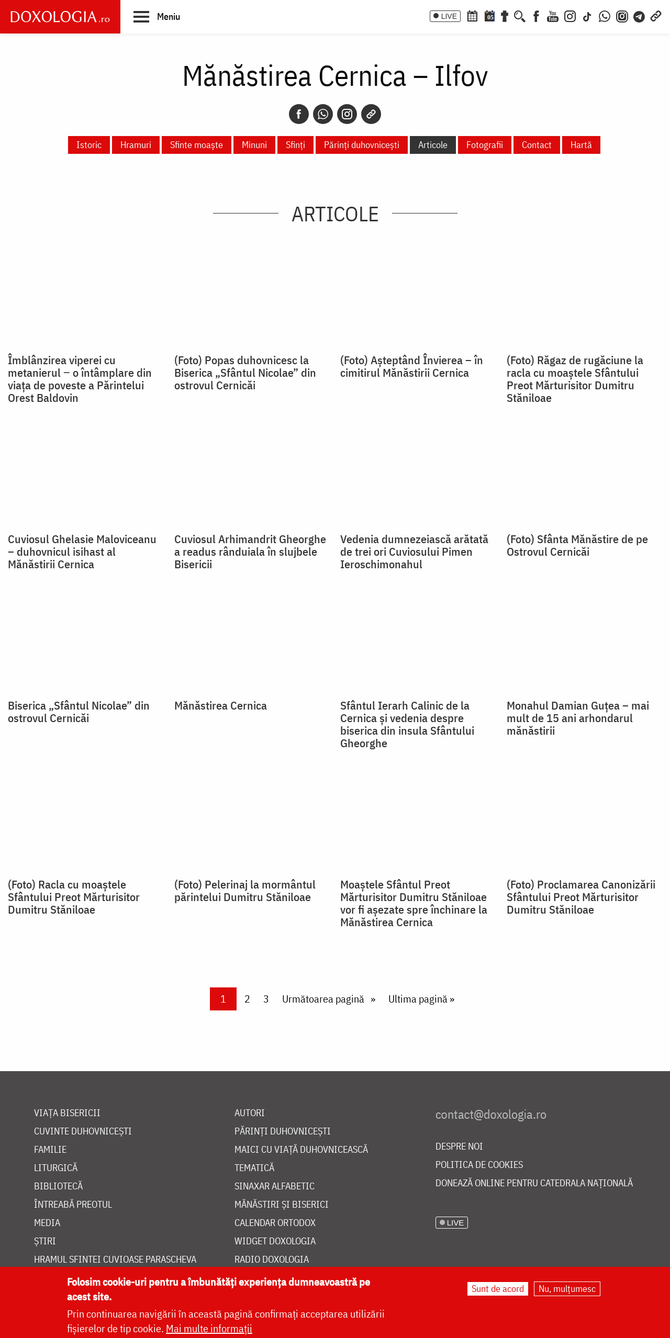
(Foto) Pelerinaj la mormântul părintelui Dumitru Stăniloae (245, 890)
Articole (433, 145)
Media (47, 1223)
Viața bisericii (67, 1113)
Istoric (89, 145)
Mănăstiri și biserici (281, 1204)
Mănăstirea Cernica (220, 705)
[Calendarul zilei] (489, 15)
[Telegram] (639, 15)
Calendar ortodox (275, 1223)
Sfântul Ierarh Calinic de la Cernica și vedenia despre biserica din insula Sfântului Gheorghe (407, 724)
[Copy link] (371, 114)
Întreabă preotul (73, 1204)
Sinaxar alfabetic (274, 1186)
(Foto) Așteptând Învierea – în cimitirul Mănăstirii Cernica (411, 366)
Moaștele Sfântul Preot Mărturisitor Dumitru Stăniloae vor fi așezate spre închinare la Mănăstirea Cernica (413, 903)
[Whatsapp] (323, 114)
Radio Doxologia (271, 1259)
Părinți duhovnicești (361, 145)
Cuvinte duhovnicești (83, 1131)
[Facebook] (536, 15)
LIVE (449, 16)
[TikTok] (587, 15)
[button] (156, 16)
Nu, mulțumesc (567, 1289)
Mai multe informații (209, 1328)
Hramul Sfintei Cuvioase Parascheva (115, 1259)
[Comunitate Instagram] (622, 15)
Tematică (254, 1168)
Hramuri (135, 145)
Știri (45, 1241)
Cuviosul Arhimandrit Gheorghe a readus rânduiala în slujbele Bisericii (250, 551)
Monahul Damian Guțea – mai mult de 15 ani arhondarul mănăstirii (578, 718)
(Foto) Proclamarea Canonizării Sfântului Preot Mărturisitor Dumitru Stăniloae (581, 897)
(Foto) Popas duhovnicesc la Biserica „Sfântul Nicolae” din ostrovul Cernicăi (245, 372)
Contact (537, 145)
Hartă (581, 145)
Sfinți (295, 145)
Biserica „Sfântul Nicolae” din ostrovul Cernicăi (79, 711)
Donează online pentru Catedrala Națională (534, 1183)
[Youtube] (552, 15)
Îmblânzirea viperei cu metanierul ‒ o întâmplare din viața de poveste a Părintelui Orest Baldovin (80, 379)
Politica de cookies (479, 1165)
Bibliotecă (58, 1186)
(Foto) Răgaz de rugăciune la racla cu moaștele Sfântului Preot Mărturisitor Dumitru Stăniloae (575, 379)
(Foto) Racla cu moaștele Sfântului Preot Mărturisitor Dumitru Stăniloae (74, 897)
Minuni (254, 145)
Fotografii (484, 145)
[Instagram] (570, 15)
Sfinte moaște (196, 145)
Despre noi (459, 1146)
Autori (249, 1113)
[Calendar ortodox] (472, 15)
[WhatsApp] (604, 15)
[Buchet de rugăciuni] (504, 15)
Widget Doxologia (275, 1241)
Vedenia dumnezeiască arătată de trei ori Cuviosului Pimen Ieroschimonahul (414, 551)
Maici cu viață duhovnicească (301, 1149)
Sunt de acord (498, 1289)
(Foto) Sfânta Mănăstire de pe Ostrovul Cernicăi (577, 545)
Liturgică (55, 1168)
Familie (50, 1149)
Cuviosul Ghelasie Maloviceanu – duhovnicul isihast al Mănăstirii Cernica (82, 551)
